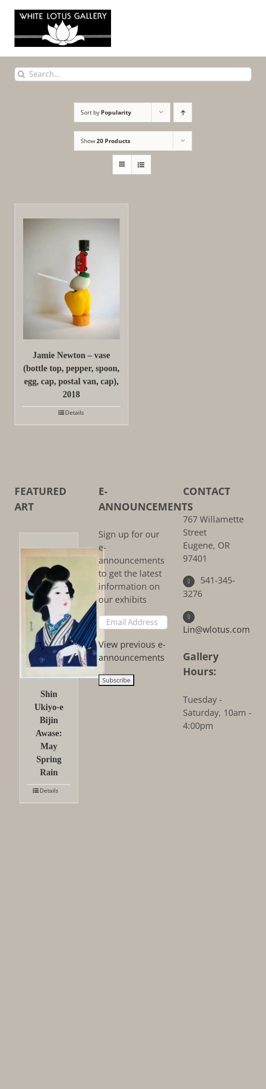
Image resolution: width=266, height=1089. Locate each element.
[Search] (21, 74)
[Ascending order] (182, 112)
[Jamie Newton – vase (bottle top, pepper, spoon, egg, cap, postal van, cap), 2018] (71, 271)
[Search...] (133, 74)
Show (105, 141)
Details (74, 412)
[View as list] (141, 164)
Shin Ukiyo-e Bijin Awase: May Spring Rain (48, 733)
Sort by (106, 112)
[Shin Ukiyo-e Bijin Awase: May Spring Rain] (49, 605)
